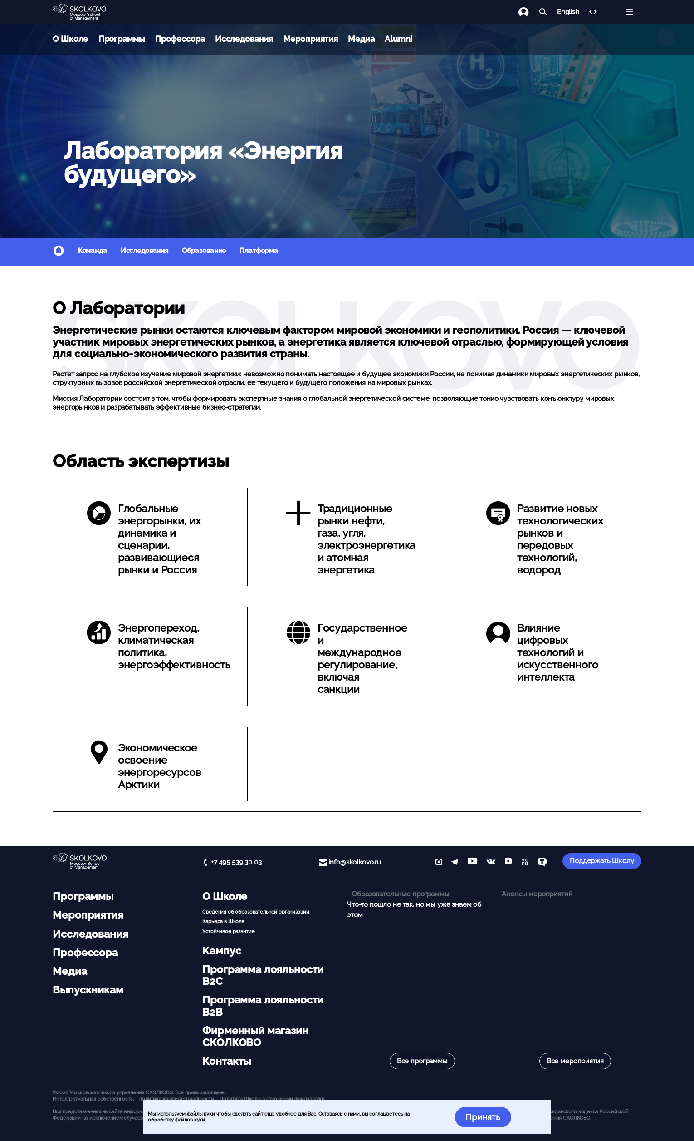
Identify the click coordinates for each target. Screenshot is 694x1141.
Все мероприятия (575, 1061)
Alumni (398, 39)
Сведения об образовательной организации (255, 911)
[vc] (524, 863)
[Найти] (543, 12)
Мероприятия (310, 39)
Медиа (361, 39)
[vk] (490, 863)
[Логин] (528, 12)
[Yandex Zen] (508, 863)
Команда (92, 251)
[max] (438, 863)
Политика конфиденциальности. (176, 1098)
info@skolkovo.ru (355, 862)
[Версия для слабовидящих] (593, 12)
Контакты (226, 1061)
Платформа (258, 251)
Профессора (180, 39)
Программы (121, 39)
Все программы (422, 1061)
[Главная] (87, 12)
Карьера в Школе (223, 921)
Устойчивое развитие (228, 931)
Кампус (221, 951)
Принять (482, 1117)
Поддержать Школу (602, 861)
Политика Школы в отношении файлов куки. (272, 1098)
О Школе (70, 39)
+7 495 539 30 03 (236, 862)
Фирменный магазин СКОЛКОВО (255, 1036)
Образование (204, 251)
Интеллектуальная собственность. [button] (93, 1098)
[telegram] (454, 863)
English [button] (568, 12)
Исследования (244, 39)
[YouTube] (472, 863)
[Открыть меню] (629, 12)
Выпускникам (88, 990)
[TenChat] (542, 863)
